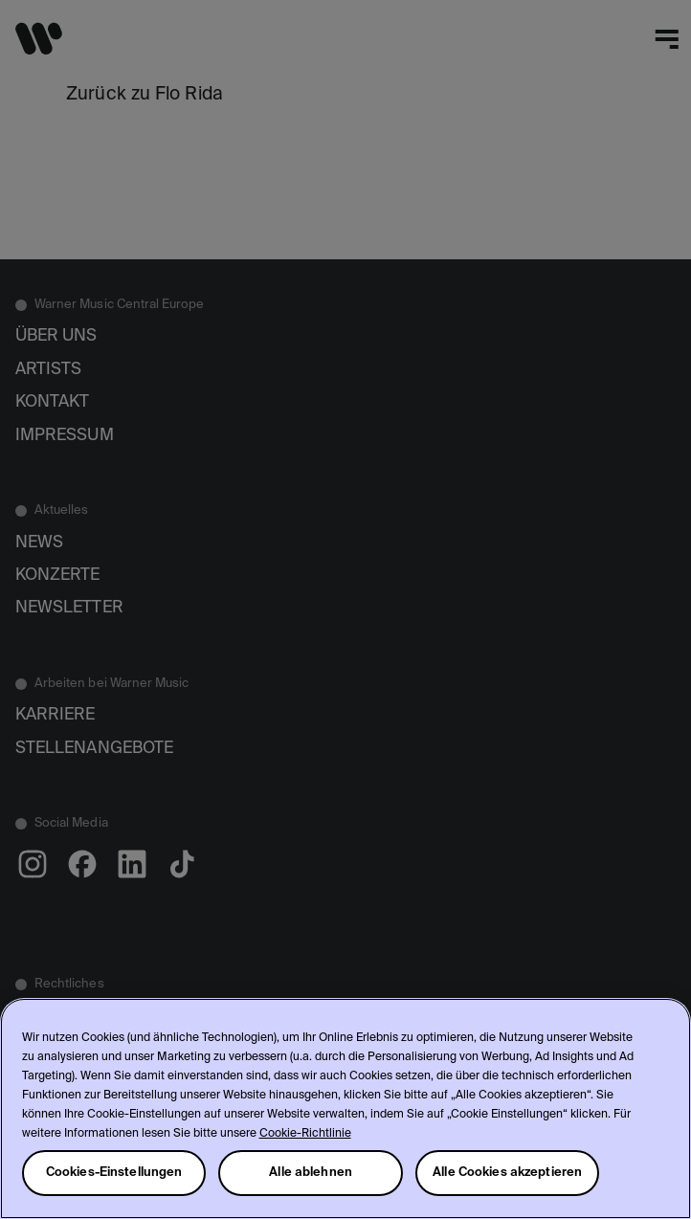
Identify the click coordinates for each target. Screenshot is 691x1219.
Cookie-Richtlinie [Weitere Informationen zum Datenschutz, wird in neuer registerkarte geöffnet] (305, 1134)
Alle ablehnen (310, 1172)
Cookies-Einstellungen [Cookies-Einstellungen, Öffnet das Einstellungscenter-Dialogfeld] (114, 1172)
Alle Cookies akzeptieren (507, 1172)
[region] (345, 1108)
